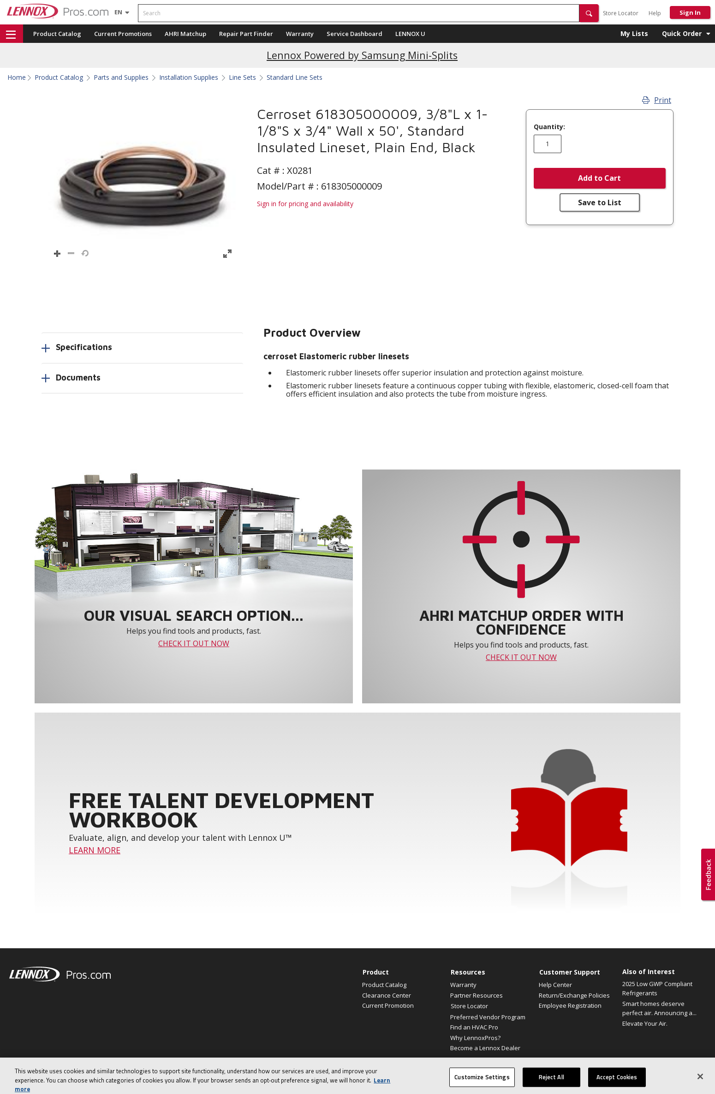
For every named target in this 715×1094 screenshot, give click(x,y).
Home (16, 77)
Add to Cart (599, 178)
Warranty (300, 34)
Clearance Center (386, 995)
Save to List (599, 202)
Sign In (690, 12)
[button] (589, 13)
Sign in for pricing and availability (305, 203)
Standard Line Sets (294, 77)
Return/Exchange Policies (574, 995)
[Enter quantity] (547, 144)
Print (656, 100)
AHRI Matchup (185, 34)
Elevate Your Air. (644, 1023)
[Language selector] (118, 12)
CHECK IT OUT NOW (193, 643)
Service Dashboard (354, 34)
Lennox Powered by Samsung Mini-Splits (362, 55)
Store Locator (620, 13)
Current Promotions (123, 34)
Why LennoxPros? (475, 1038)
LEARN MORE (94, 850)
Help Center (555, 985)
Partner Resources (476, 995)
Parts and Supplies (121, 77)
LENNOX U (410, 34)
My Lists (634, 33)
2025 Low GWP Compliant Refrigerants (657, 988)
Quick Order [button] (682, 33)
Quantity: (549, 127)
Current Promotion (388, 1005)
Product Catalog (57, 34)
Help (655, 13)
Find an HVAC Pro (474, 1027)
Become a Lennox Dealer (485, 1048)
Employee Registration (570, 1005)
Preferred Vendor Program (487, 1017)
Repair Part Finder (246, 34)
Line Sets (242, 77)
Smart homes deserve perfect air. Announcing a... (659, 1008)
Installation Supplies (188, 77)
